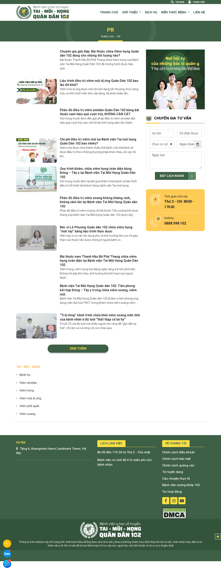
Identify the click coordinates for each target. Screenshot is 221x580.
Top (218, 536)
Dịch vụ (151, 12)
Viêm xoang (27, 414)
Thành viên (196, 2)
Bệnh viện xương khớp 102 (181, 485)
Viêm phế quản (29, 406)
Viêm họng (26, 390)
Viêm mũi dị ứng (30, 398)
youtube (182, 501)
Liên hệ (199, 12)
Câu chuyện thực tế (176, 478)
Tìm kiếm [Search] (177, 2)
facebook (166, 501)
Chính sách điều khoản (178, 452)
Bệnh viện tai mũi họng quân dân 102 (110, 530)
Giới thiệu (130, 12)
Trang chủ (109, 12)
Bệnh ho (24, 375)
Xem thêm (78, 348)
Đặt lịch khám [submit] (178, 176)
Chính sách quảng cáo (178, 465)
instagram (174, 501)
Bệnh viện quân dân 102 (42, 12)
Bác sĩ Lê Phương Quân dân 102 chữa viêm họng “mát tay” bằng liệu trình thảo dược (96, 229)
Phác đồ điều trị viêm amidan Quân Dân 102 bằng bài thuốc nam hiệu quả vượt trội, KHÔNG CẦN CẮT (99, 112)
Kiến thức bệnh (174, 12)
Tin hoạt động (172, 492)
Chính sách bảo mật (176, 459)
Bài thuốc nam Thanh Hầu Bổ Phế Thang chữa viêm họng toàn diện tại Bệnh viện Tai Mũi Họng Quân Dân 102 (99, 261)
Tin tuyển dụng (172, 472)
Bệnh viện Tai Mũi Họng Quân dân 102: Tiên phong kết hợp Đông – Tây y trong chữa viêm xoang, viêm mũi (98, 290)
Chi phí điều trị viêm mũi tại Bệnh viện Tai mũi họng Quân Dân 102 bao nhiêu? (98, 141)
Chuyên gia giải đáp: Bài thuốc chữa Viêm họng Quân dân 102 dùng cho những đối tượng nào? (99, 54)
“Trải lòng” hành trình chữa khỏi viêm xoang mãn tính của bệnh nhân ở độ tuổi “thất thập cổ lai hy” (100, 317)
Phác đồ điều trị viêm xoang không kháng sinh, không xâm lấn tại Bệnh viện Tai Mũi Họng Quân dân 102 (98, 202)
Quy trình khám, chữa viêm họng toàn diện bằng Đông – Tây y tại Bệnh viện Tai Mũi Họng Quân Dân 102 (97, 173)
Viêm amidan (28, 383)
